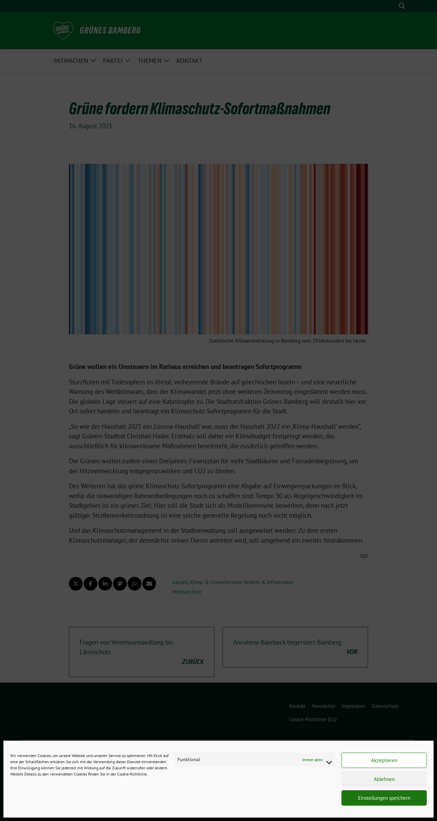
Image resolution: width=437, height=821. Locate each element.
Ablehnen (384, 779)
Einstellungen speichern (384, 798)
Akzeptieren (384, 760)
